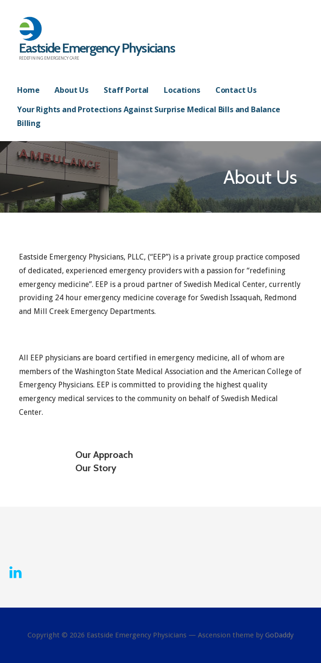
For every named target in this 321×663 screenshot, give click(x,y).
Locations (182, 90)
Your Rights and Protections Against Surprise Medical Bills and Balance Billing (148, 116)
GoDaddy (279, 635)
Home (28, 90)
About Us (71, 90)
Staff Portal (126, 90)
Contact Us (236, 90)
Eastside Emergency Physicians (97, 48)
